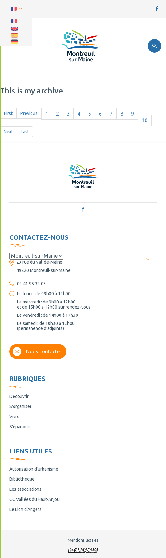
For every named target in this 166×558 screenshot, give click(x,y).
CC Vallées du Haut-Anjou (34, 499)
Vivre (14, 416)
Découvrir (19, 396)
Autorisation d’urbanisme (33, 468)
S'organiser (20, 406)
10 (144, 120)
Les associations (25, 489)
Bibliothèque (22, 479)
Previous (28, 113)
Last (25, 131)
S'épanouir (19, 426)
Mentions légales (83, 540)
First (8, 113)
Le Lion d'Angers (25, 509)
